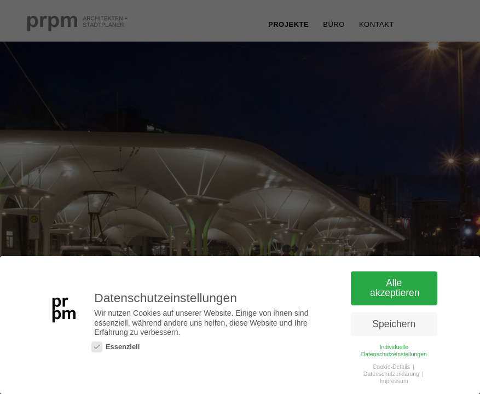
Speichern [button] (393, 323)
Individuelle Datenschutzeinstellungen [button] (394, 350)
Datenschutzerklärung (392, 373)
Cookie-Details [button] (392, 366)
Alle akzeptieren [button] (394, 287)
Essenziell (115, 346)
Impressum (394, 381)
